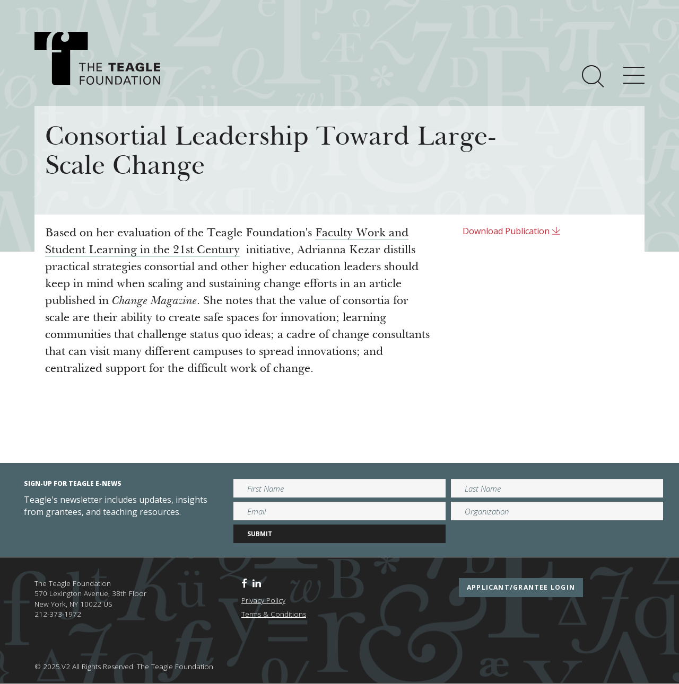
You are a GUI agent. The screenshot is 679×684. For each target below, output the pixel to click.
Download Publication (512, 231)
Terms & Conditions (273, 614)
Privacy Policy (263, 600)
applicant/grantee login (521, 587)
